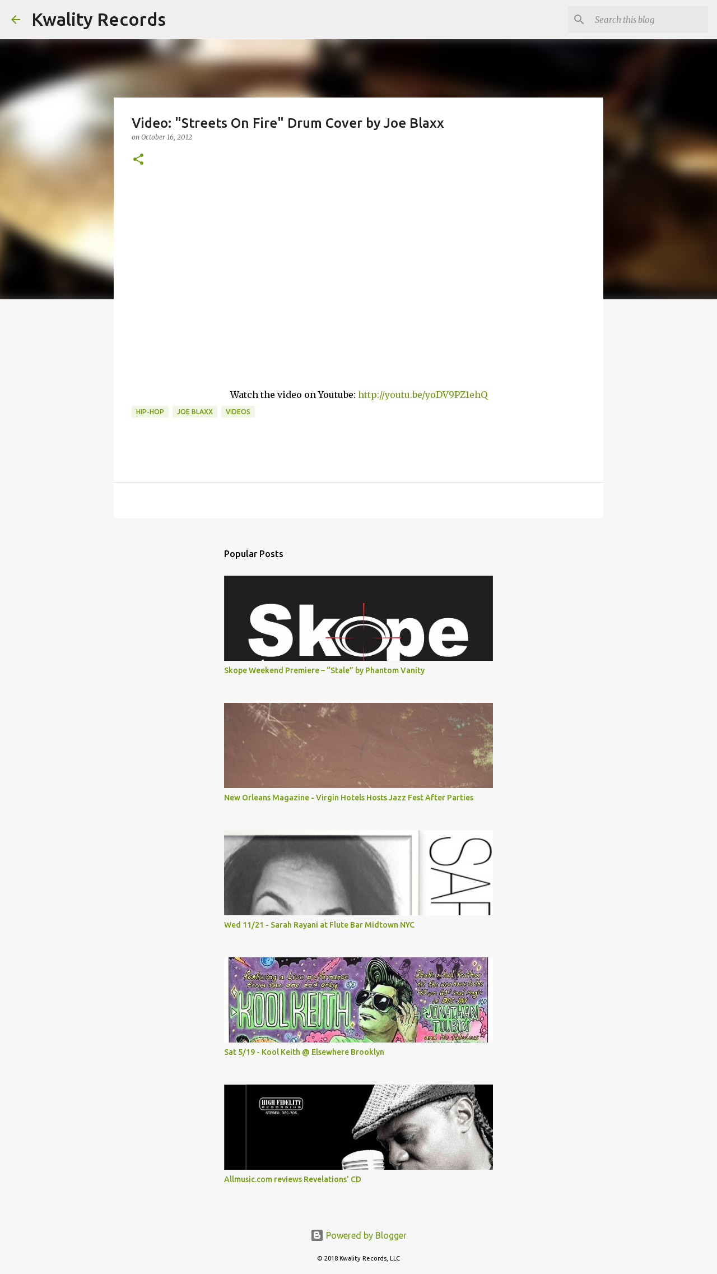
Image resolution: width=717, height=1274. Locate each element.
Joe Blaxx (195, 411)
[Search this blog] (649, 19)
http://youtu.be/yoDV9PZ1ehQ (422, 394)
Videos (238, 411)
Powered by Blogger (358, 1235)
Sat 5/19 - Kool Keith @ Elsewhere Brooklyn (304, 1052)
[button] (138, 160)
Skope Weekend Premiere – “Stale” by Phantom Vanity (324, 670)
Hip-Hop (150, 411)
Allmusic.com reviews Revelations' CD (292, 1179)
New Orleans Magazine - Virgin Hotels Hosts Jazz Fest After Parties (348, 797)
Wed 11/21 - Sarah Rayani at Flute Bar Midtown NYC (319, 924)
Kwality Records (98, 19)
